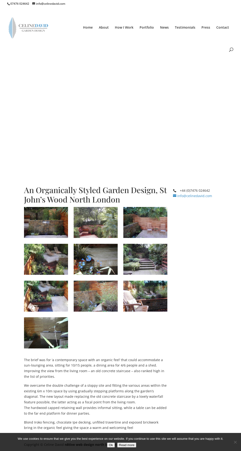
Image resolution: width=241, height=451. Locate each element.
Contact (222, 28)
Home (88, 28)
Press (205, 28)
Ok (111, 445)
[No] (235, 442)
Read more (127, 445)
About (104, 28)
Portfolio (147, 28)
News (164, 28)
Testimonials (185, 28)
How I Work (124, 28)
